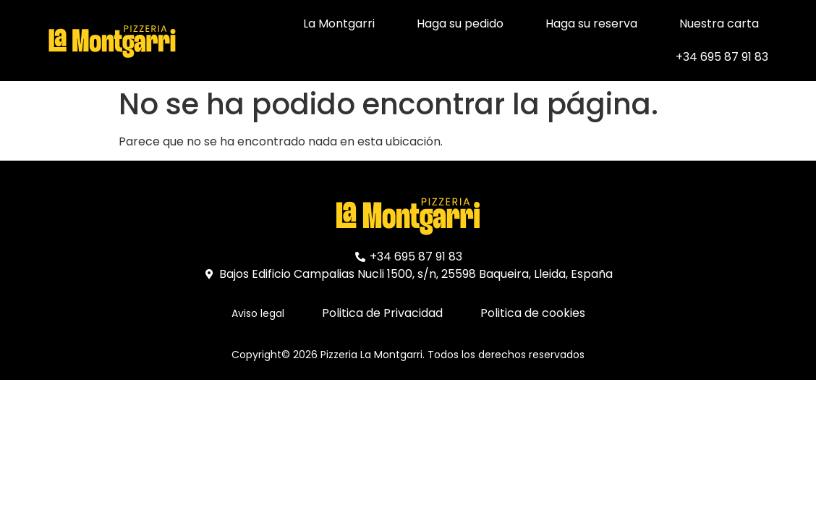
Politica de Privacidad (382, 313)
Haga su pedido (460, 23)
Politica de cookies (532, 313)
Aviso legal (257, 313)
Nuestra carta (719, 23)
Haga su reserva (591, 23)
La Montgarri (339, 23)
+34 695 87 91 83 (722, 56)
